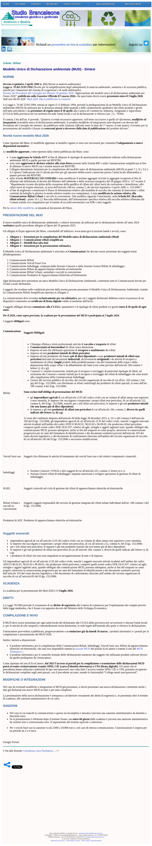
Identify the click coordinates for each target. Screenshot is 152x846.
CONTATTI (36, 4)
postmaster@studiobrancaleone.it (91, 833)
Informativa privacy (58, 840)
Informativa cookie (73, 840)
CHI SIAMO (20, 4)
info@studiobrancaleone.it (94, 837)
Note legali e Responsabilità (91, 840)
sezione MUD (82, 648)
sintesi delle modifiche (22, 208)
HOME (6, 4)
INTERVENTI (52, 4)
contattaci (85, 45)
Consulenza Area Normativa (38, 750)
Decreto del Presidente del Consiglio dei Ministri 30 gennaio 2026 (38, 93)
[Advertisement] (76, 795)
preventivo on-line (63, 45)
